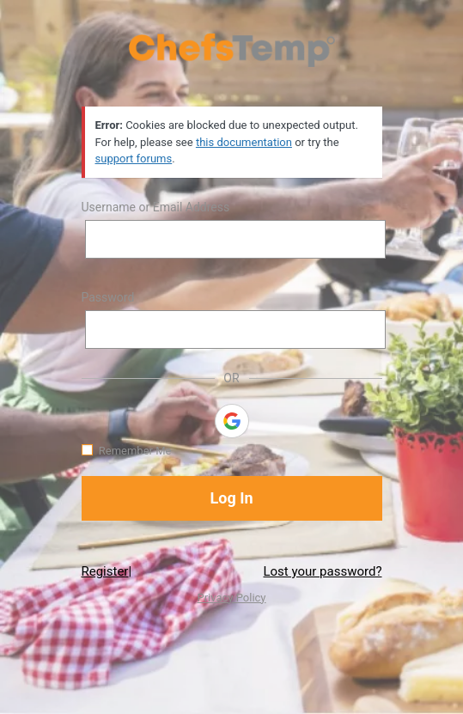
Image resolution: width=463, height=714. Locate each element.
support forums (134, 158)
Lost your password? (322, 571)
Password (108, 297)
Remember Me (135, 450)
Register (105, 571)
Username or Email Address (156, 207)
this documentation (244, 142)
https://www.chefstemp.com (232, 50)
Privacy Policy (231, 597)
